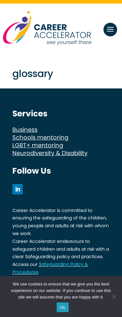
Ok (62, 307)
